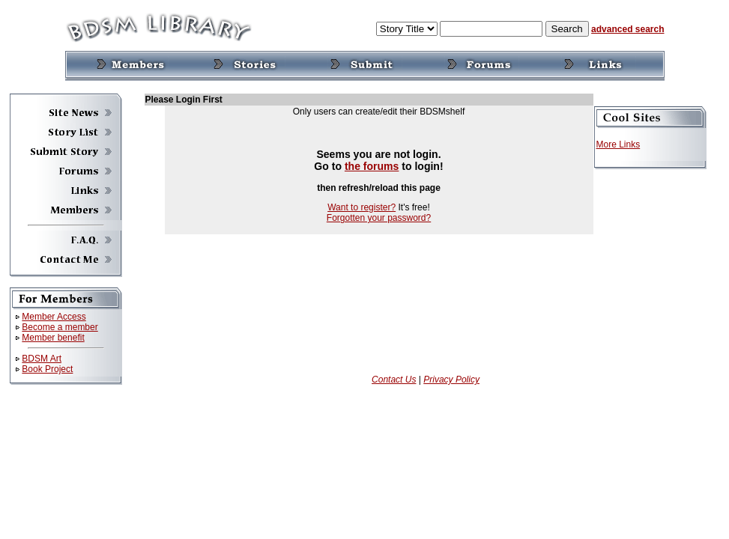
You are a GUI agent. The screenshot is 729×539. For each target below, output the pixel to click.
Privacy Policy (451, 379)
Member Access (53, 316)
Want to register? (361, 207)
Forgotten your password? (379, 218)
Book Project (47, 369)
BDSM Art (41, 358)
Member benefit (53, 337)
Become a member (59, 327)
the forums (372, 166)
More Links (618, 144)
